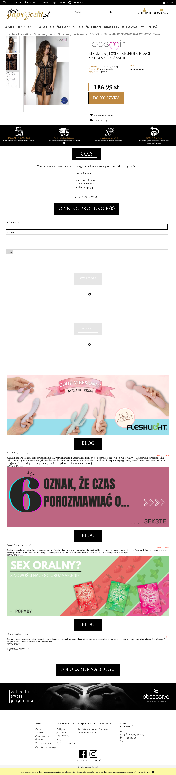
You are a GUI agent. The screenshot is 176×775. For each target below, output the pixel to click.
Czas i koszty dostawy (42, 744)
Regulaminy (62, 741)
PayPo (38, 735)
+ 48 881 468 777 (129, 745)
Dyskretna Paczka (65, 749)
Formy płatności (43, 749)
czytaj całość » (163, 461)
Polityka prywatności (62, 736)
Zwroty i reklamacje (45, 753)
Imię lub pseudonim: (13, 222)
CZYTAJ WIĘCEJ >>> (15, 472)
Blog (58, 745)
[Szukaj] (111, 12)
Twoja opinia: (10, 232)
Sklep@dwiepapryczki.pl (132, 740)
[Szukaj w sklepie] (91, 12)
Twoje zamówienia (86, 735)
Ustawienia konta (86, 738)
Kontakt (40, 738)
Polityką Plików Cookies (74, 772)
